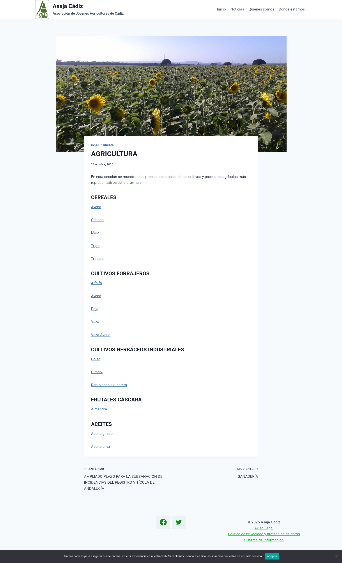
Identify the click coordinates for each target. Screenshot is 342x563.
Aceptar (272, 556)
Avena (96, 207)
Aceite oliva (100, 446)
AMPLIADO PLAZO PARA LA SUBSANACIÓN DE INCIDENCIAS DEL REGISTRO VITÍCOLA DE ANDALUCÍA (125, 478)
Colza (96, 359)
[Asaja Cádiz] (79, 9)
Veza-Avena (100, 335)
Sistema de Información (264, 540)
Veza (95, 321)
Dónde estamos (292, 9)
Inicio (221, 9)
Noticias (237, 9)
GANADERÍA (216, 472)
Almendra (99, 409)
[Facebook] (163, 522)
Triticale (97, 258)
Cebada (97, 220)
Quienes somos (261, 9)
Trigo (95, 246)
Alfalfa (96, 283)
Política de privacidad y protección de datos (264, 534)
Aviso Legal (263, 528)
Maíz (95, 232)
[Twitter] (179, 522)
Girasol (97, 372)
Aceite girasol (102, 433)
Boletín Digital (102, 144)
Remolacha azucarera (109, 385)
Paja (94, 309)
